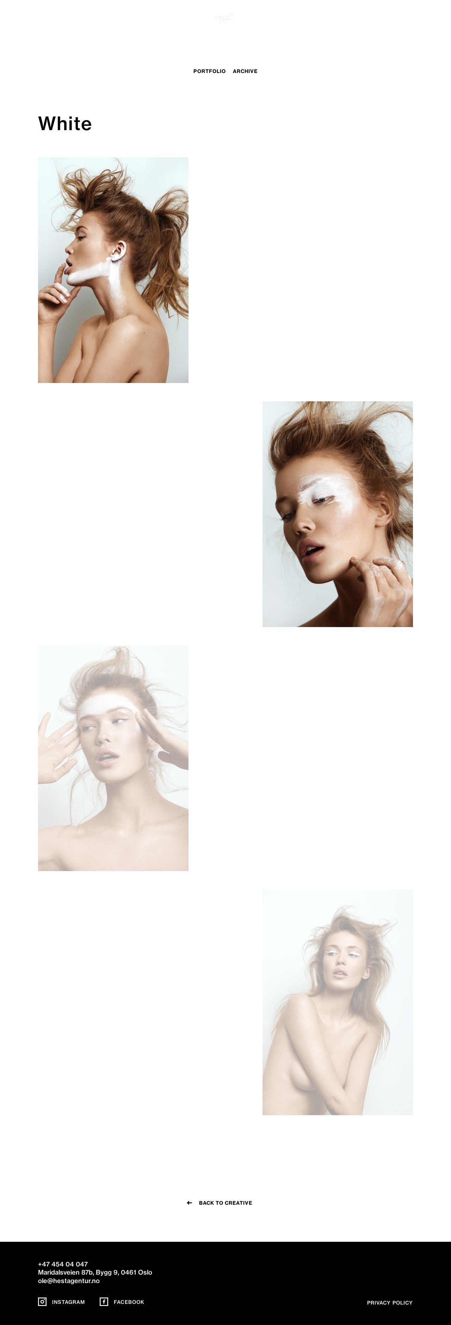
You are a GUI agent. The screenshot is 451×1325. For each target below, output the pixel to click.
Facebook (122, 1302)
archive (245, 71)
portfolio (209, 71)
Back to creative (225, 1203)
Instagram (61, 1302)
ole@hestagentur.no (69, 1281)
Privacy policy (390, 1303)
